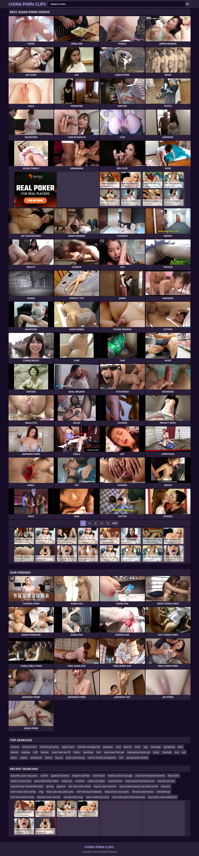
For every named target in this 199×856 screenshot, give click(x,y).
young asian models (137, 757)
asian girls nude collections (162, 797)
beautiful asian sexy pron (24, 775)
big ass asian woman (105, 786)
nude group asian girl (138, 752)
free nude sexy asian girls (60, 791)
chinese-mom (29, 746)
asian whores (115, 781)
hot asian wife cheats (79, 786)
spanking (88, 752)
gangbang (169, 746)
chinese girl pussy (49, 746)
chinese (15, 746)
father (77, 752)
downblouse (163, 791)
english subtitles (81, 775)
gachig (50, 786)
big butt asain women (48, 797)
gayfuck (61, 786)
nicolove (79, 781)
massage (155, 746)
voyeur (23, 757)
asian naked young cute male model (138, 786)
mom (137, 746)
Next (115, 523)
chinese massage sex (89, 746)
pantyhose (36, 757)
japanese (108, 746)
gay (146, 746)
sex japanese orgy (73, 797)
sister (156, 752)
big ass (59, 757)
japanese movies (60, 775)
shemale (167, 752)
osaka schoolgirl (96, 781)
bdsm (14, 757)
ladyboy (26, 752)
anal (118, 746)
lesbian (14, 752)
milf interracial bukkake (89, 791)
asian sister (99, 775)
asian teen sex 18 (61, 752)
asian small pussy (75, 757)
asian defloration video (46, 781)
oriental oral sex (166, 781)
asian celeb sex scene (97, 797)
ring (41, 791)
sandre (44, 775)
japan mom (68, 746)
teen (180, 746)
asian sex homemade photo (150, 775)
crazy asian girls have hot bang (128, 797)
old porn (165, 786)
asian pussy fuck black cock (139, 781)
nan (121, 757)
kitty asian (173, 775)
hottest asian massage (120, 775)
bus (177, 752)
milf (35, 752)
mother (45, 752)
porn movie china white (23, 791)
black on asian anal (21, 781)
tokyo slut (67, 781)
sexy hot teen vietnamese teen (27, 786)
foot (98, 752)
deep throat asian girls (117, 791)
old (183, 752)
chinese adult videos (143, 791)
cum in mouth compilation (102, 757)
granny (127, 746)
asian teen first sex (114, 752)
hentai (48, 757)
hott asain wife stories (22, 797)
